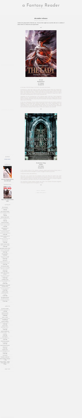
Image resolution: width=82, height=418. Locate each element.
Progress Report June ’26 (5, 309)
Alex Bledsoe (5, 336)
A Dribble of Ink (5, 279)
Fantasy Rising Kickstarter (5, 318)
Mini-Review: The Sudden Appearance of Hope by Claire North (5, 268)
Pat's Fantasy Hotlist (5, 211)
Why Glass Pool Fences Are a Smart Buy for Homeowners (5, 240)
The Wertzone (5, 207)
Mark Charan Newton (5, 345)
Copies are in (5, 346)
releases (43, 190)
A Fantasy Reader (7, 159)
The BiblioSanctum (5, 297)
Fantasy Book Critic (5, 217)
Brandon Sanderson (5, 357)
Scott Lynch (5, 355)
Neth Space (5, 260)
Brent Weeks (5, 325)
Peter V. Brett (5, 317)
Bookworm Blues (5, 222)
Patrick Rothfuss (5, 321)
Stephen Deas (5, 349)
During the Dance (5, 314)
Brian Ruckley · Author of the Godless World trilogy (5, 363)
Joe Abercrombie (5, 308)
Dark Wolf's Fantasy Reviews (5, 273)
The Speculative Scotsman (5, 254)
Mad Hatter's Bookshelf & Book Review (5, 286)
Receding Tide (5, 342)
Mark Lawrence (5, 313)
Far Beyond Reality (5, 266)
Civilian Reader (5, 291)
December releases (40, 18)
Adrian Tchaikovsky (5, 331)
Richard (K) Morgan (5, 341)
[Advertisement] (7, 42)
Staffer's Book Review (4, 244)
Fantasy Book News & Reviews (5, 237)
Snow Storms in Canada (5, 245)
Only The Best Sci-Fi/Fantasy (5, 229)
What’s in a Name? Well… (5, 338)
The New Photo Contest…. (5, 322)
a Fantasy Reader (41, 5)
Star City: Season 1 (5, 208)
